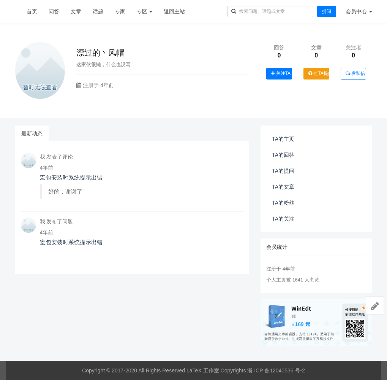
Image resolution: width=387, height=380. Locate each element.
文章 (76, 11)
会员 (359, 11)
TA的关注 (283, 219)
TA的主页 (283, 139)
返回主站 (174, 11)
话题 (98, 11)
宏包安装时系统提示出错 (71, 177)
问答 (54, 11)
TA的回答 (283, 155)
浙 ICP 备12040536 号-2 (276, 370)
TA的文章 (283, 187)
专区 (145, 11)
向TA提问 (318, 73)
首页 (32, 11)
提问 (326, 11)
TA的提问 (283, 171)
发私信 (355, 73)
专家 (120, 11)
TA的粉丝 (283, 203)
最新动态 (32, 133)
